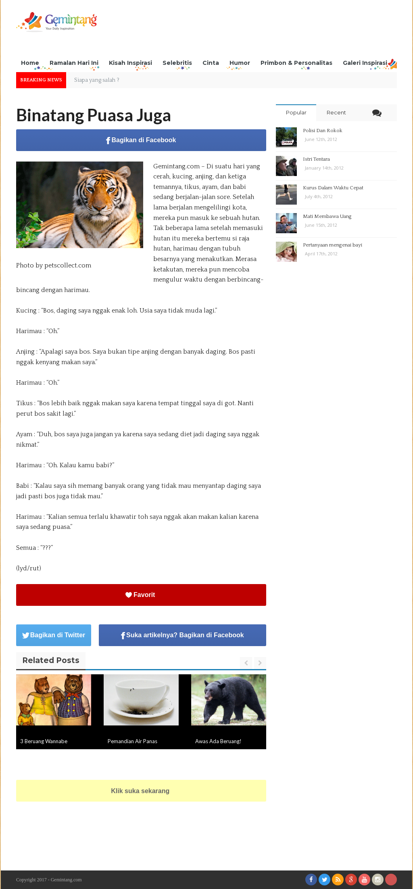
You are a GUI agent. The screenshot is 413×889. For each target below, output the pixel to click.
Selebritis (177, 62)
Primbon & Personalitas (296, 62)
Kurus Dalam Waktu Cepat (333, 188)
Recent (336, 112)
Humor (239, 62)
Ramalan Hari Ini (74, 62)
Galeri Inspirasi (365, 62)
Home (30, 62)
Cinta (210, 62)
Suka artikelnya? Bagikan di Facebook (182, 635)
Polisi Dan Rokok (322, 130)
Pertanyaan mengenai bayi (332, 245)
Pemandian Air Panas (132, 741)
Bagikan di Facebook (141, 140)
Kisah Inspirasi (130, 62)
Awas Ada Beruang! (218, 741)
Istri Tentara (316, 159)
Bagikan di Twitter (54, 635)
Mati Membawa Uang (327, 216)
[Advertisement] (250, 30)
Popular (296, 112)
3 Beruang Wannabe (43, 741)
